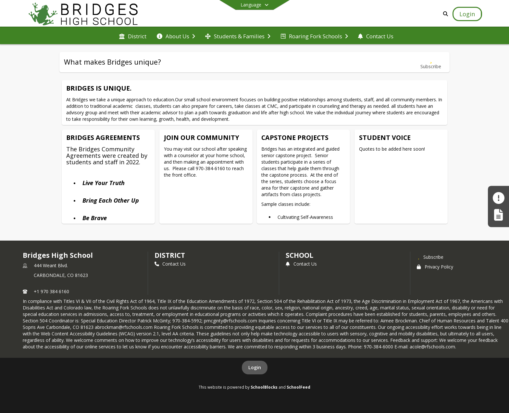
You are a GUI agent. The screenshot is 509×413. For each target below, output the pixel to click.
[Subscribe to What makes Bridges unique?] (430, 62)
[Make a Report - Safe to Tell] (498, 198)
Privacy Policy (435, 267)
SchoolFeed (298, 387)
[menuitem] (133, 35)
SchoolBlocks (264, 387)
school (299, 255)
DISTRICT (170, 255)
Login (254, 367)
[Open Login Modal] (467, 14)
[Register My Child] (498, 215)
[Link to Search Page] (444, 14)
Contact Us (170, 264)
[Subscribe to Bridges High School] (430, 256)
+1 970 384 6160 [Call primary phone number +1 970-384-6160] (51, 291)
